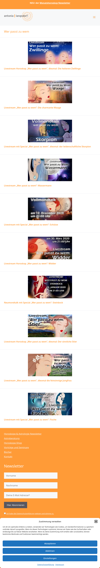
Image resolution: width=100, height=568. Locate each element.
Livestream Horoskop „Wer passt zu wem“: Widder (30, 263)
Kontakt (8, 456)
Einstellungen (50, 558)
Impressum (59, 564)
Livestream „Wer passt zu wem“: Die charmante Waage (32, 107)
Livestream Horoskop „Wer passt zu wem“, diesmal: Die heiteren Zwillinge (42, 68)
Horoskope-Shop (13, 442)
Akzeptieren (50, 543)
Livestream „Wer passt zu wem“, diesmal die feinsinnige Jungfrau (38, 380)
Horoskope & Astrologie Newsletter (23, 433)
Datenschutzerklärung (45, 564)
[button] (96, 521)
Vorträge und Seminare (16, 447)
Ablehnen (50, 550)
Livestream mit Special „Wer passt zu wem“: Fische (30, 419)
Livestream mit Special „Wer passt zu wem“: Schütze (31, 224)
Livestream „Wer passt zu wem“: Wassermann (27, 185)
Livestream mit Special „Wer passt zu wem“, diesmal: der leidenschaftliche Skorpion (47, 146)
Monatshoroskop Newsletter (55, 2)
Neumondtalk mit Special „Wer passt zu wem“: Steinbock (33, 302)
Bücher (8, 452)
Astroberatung (12, 438)
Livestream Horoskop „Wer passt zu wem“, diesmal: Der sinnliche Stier (40, 341)
